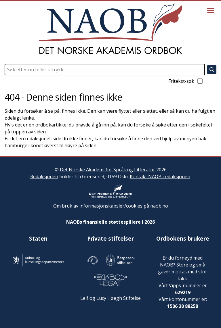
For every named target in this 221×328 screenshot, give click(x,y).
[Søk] (211, 69)
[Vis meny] (211, 10)
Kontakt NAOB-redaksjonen (160, 176)
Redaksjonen (44, 176)
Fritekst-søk (185, 81)
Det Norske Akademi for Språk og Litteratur (107, 169)
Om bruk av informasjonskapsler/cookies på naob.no (110, 206)
